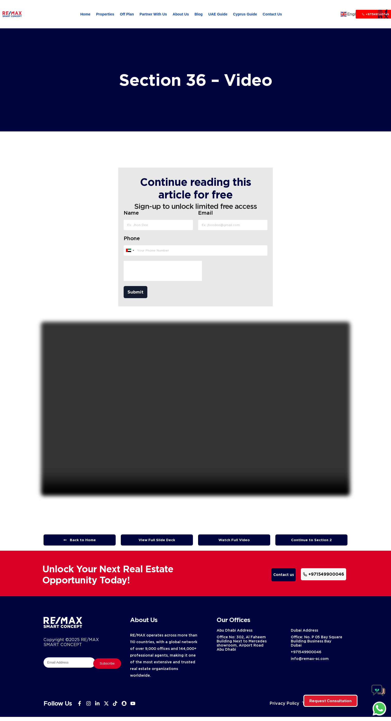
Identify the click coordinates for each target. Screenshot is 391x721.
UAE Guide (217, 14)
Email (205, 215)
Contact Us (272, 14)
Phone (131, 240)
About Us (181, 14)
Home (85, 14)
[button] (157, 544)
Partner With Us (153, 14)
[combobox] (129, 252)
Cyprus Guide (245, 14)
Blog (198, 14)
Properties (105, 14)
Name (131, 215)
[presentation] (162, 273)
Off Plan (127, 14)
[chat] (379, 708)
